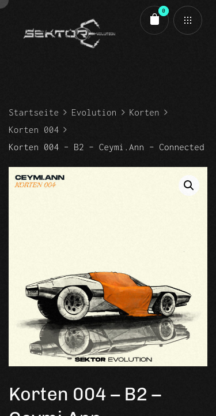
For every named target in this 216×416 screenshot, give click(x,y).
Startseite (34, 112)
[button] (189, 185)
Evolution (93, 112)
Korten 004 (34, 129)
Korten (145, 112)
